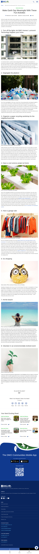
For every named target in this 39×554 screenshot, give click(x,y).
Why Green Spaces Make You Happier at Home (6, 419)
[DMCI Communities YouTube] (8, 498)
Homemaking (3, 509)
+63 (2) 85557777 (4, 537)
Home (2, 5)
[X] (29, 549)
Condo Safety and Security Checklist (7, 511)
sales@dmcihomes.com (5, 535)
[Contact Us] (34, 1)
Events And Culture (19, 7)
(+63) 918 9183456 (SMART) (6, 528)
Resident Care (3, 519)
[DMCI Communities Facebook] (1, 498)
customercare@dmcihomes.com (6, 524)
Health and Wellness (4, 506)
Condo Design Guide (4, 514)
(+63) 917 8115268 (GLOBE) (6, 530)
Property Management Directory (6, 516)
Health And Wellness (5, 416)
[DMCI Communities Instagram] (4, 498)
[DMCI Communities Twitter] (6, 498)
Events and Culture (4, 504)
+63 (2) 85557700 (4, 526)
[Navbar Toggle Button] (37, 1)
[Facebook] (10, 549)
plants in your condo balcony (25, 198)
